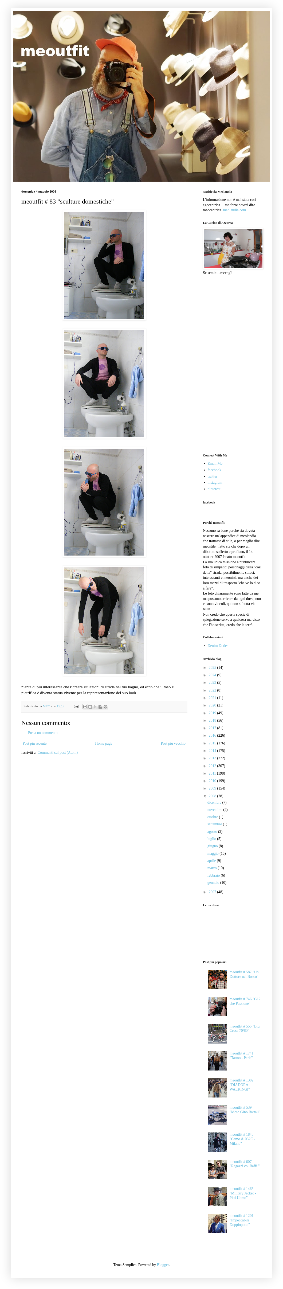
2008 (213, 796)
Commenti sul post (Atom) (58, 753)
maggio (213, 853)
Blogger (163, 1265)
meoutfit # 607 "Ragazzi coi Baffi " (245, 1164)
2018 (213, 720)
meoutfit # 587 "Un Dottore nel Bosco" (244, 974)
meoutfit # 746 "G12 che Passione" (245, 1001)
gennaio (213, 883)
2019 (213, 713)
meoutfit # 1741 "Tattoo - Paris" (241, 1055)
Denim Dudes (218, 646)
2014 (213, 751)
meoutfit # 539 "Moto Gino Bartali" (245, 1110)
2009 (213, 788)
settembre (215, 824)
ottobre (213, 817)
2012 (213, 766)
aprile (212, 861)
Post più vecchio (173, 743)
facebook (214, 470)
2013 (213, 758)
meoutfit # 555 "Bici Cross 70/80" (245, 1028)
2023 (213, 683)
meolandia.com (234, 210)
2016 (213, 735)
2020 (213, 705)
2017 (213, 728)
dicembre (214, 802)
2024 (213, 675)
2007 (213, 892)
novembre (215, 810)
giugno (213, 846)
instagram (215, 483)
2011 (213, 773)
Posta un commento (42, 733)
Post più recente (34, 743)
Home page (103, 743)
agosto (212, 832)
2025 (213, 668)
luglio (212, 839)
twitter (213, 476)
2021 (213, 698)
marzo (212, 868)
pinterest (214, 489)
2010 (213, 781)
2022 (213, 690)
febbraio (214, 875)
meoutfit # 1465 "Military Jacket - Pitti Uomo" (243, 1193)
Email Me (215, 464)
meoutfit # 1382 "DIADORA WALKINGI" (241, 1084)
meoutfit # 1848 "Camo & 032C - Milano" (242, 1139)
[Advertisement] (227, 364)
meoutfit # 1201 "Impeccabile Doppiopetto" (241, 1220)
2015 (213, 743)
